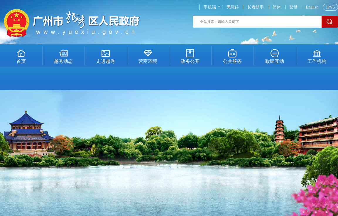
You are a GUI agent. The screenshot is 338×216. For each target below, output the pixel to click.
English (312, 7)
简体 (277, 7)
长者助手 (255, 7)
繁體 (293, 7)
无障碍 (233, 7)
